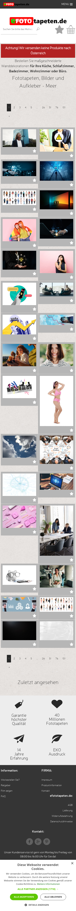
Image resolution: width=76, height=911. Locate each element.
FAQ (3, 796)
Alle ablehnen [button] (53, 896)
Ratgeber (5, 785)
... (37, 107)
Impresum (47, 780)
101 (63, 107)
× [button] (72, 863)
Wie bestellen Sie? (10, 780)
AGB (70, 805)
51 (50, 107)
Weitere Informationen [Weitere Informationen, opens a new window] (48, 884)
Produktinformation (52, 785)
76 (56, 107)
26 (43, 107)
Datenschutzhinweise (61, 821)
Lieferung (68, 810)
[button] (38, 889)
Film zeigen (7, 791)
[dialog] (38, 885)
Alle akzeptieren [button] (24, 896)
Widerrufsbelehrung (62, 816)
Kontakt (46, 791)
